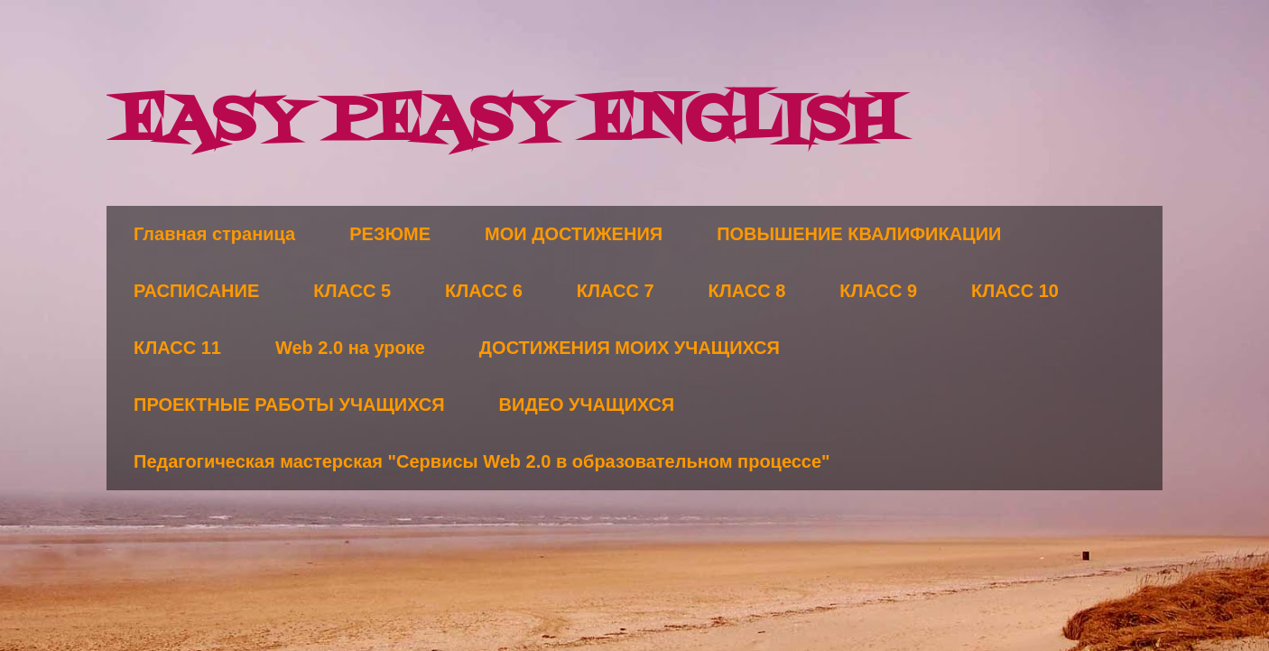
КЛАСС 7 (615, 291)
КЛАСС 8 (747, 291)
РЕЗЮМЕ (390, 234)
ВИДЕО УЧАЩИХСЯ (587, 404)
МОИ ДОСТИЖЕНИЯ (573, 234)
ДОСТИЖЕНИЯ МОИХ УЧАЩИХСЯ (629, 348)
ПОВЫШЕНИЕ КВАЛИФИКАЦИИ (859, 234)
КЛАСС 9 (878, 291)
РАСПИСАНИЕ (196, 291)
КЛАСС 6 (484, 291)
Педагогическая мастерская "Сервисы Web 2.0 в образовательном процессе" (482, 461)
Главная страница (214, 234)
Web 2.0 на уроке (350, 348)
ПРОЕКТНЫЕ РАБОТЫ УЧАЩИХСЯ (289, 404)
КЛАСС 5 (352, 291)
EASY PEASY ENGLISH (507, 122)
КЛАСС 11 (177, 348)
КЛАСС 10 (1015, 291)
